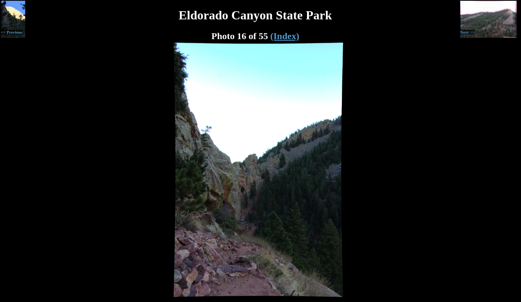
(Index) (284, 36)
